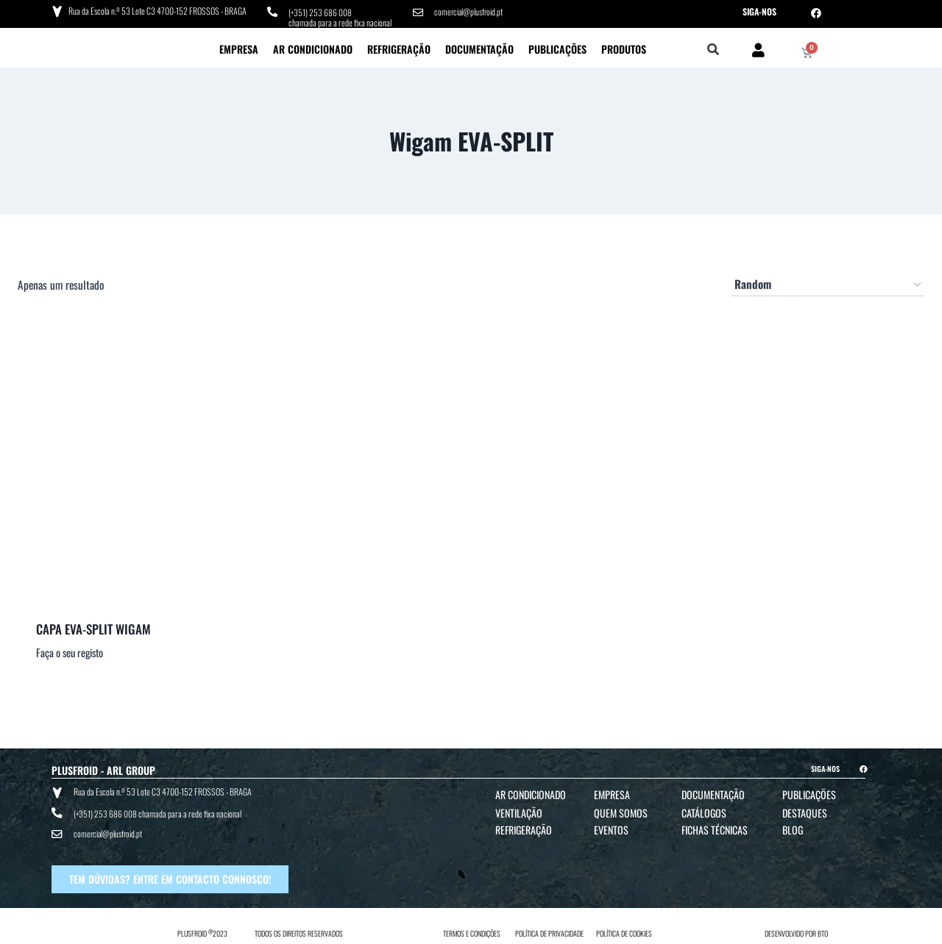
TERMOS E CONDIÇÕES (471, 930)
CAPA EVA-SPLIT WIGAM (93, 627)
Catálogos (703, 812)
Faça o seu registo (69, 651)
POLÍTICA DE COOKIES (624, 930)
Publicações (557, 48)
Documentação (479, 48)
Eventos (611, 829)
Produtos (623, 48)
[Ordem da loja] (827, 284)
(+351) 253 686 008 (320, 11)
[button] (713, 49)
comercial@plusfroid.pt (469, 11)
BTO (823, 930)
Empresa (238, 48)
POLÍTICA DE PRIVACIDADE (549, 930)
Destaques (804, 812)
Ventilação (518, 812)
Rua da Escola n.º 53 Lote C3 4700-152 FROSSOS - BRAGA (157, 10)
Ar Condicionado (313, 48)
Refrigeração (399, 48)
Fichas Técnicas (714, 829)
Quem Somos (621, 812)
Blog (792, 829)
